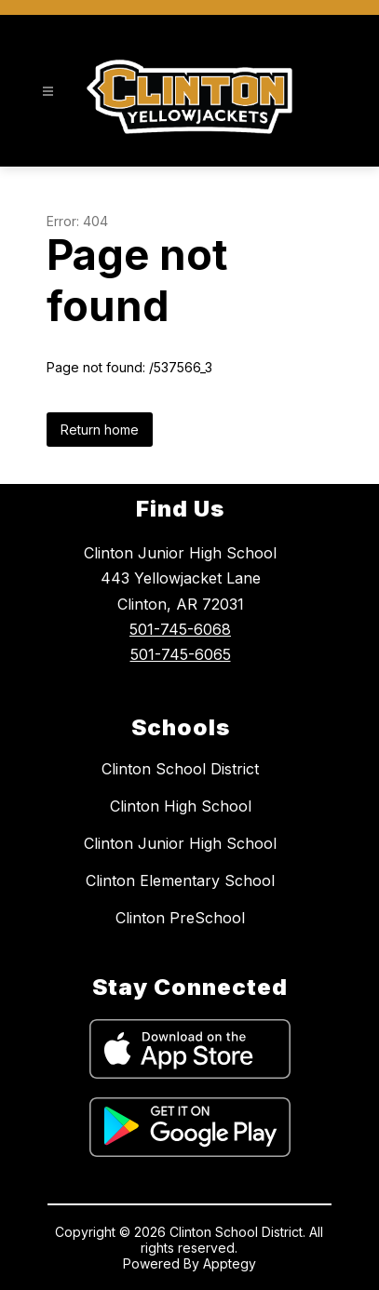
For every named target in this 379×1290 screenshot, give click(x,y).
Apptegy (229, 1263)
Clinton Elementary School (180, 880)
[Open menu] (48, 91)
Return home (100, 429)
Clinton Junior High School (180, 843)
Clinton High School (180, 806)
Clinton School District (180, 768)
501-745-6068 (180, 629)
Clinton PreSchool (180, 917)
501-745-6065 (180, 654)
